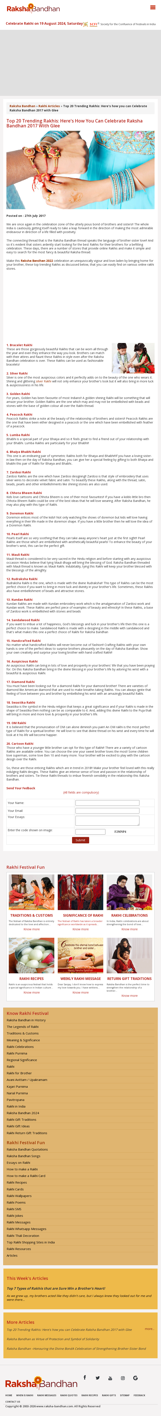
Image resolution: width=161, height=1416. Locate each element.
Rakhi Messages (19, 1222)
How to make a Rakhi (22, 1169)
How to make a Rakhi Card (26, 1176)
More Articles (20, 1322)
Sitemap (125, 1395)
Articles (12, 1255)
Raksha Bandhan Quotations (27, 1149)
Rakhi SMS (14, 1209)
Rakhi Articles (49, 106)
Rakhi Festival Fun (26, 1142)
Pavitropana (15, 1100)
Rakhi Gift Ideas (18, 1126)
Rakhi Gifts (109, 1395)
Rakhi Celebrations (20, 1046)
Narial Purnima (17, 1093)
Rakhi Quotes (68, 1395)
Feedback (139, 1395)
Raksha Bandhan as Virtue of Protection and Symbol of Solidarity (53, 1339)
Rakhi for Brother (19, 1073)
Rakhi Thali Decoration (23, 1235)
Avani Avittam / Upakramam (27, 1079)
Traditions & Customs (23, 1033)
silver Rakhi (43, 381)
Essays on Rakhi (18, 1162)
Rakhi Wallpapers (19, 1196)
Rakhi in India (16, 1106)
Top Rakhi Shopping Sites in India (31, 1242)
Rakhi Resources (19, 1249)
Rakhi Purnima (17, 1053)
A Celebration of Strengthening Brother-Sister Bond (109, 1349)
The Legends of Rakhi (22, 1026)
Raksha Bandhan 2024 (23, 1113)
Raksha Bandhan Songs (23, 1156)
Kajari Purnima (17, 1086)
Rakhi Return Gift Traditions (27, 1133)
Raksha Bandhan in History (26, 1020)
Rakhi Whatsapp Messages (26, 1229)
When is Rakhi (24, 1395)
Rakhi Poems (16, 1202)
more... (149, 1329)
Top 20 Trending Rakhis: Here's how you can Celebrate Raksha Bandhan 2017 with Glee (69, 1330)
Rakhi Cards (15, 1189)
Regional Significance (22, 1060)
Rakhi (10, 1066)
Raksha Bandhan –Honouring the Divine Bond (39, 1349)
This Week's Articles (27, 1278)
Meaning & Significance (23, 1040)
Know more (32, 929)
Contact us (12, 1401)
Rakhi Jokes (15, 1215)
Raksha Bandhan (22, 106)
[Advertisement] (80, 62)
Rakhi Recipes (17, 1182)
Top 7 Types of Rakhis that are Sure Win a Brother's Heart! (56, 1288)
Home (8, 1395)
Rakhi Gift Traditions (21, 1119)
